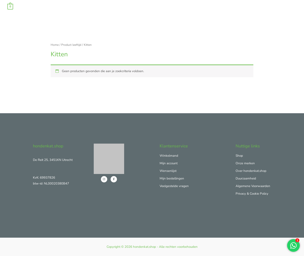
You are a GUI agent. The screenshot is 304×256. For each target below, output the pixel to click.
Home (55, 45)
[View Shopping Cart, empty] (10, 6)
